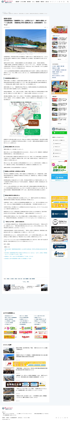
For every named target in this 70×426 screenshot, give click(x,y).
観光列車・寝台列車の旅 (9, 319)
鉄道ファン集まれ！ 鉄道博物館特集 (11, 317)
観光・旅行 (54, 77)
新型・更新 (62, 66)
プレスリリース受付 (27, 417)
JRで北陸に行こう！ (8, 324)
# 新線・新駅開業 (32, 278)
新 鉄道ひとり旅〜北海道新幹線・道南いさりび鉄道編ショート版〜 (18, 258)
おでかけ (63, 75)
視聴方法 (42, 1)
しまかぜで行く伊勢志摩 (9, 322)
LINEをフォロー (56, 156)
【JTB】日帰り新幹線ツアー (24, 320)
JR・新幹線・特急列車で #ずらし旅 (40, 319)
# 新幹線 (8, 278)
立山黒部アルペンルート (24, 319)
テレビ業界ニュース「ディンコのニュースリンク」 (24, 413)
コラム (33, 1)
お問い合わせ (20, 417)
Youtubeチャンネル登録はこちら (59, 140)
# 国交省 (15, 278)
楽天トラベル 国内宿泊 (24, 315)
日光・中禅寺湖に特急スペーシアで (25, 322)
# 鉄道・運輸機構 (25, 278)
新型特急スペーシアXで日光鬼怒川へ (40, 320)
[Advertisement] (35, 7)
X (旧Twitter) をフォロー (57, 150)
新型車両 (58, 66)
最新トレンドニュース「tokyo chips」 (9, 413)
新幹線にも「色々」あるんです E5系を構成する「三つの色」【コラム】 (19, 256)
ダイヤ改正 (54, 66)
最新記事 (17, 1)
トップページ (4, 12)
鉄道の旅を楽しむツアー (9, 315)
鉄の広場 (10, 18)
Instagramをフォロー (57, 143)
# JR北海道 (12, 278)
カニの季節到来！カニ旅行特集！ (10, 320)
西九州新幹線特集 (22, 324)
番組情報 (37, 1)
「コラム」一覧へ (25, 281)
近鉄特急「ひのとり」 (38, 317)
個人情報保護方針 (13, 417)
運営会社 (7, 417)
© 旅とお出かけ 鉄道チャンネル (6, 419)
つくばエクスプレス (55, 73)
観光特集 (29, 1)
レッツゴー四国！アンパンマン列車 (40, 322)
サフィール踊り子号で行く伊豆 (40, 315)
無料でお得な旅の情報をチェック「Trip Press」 (42, 413)
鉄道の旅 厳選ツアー (38, 324)
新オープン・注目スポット (56, 75)
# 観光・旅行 (20, 278)
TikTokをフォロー (56, 146)
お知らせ (47, 1)
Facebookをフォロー (57, 153)
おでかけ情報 (23, 1)
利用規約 (3, 417)
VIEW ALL (59, 59)
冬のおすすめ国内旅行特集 (24, 317)
